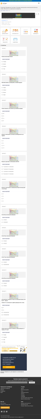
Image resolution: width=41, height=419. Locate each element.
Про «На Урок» (3, 403)
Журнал (22, 388)
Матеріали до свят (24, 404)
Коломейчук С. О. (5, 20)
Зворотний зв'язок (5, 407)
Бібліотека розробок (25, 389)
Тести (22, 391)
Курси (2, 392)
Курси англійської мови (25, 398)
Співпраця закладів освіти (6, 404)
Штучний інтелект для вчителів (27, 397)
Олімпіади (23, 396)
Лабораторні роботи (25, 392)
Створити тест (9, 367)
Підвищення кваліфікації (5, 388)
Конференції (3, 391)
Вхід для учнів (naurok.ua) (26, 403)
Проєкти (22, 393)
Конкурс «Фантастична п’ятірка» (27, 405)
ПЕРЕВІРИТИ (32, 382)
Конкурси (23, 395)
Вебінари (2, 389)
